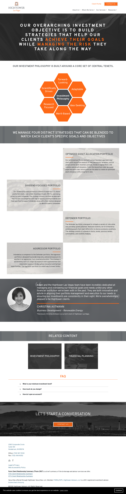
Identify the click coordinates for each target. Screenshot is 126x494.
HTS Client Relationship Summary (20, 476)
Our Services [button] (100, 10)
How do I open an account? (32, 394)
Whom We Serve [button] (88, 10)
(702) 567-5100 (18, 453)
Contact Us (111, 4)
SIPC (61, 480)
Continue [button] (119, 490)
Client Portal (96, 4)
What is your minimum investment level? (37, 384)
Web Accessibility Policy (16, 468)
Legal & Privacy (13, 465)
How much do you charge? (32, 389)
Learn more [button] (64, 490)
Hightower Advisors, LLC (72, 480)
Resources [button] (112, 10)
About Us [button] (75, 10)
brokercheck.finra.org (16, 483)
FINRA (56, 480)
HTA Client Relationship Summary (20, 474)
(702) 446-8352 (17, 456)
